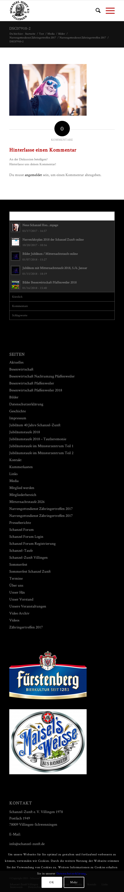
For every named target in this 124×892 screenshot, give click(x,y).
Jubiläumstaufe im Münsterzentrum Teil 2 (41, 452)
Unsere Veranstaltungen (27, 606)
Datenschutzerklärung (26, 403)
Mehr (73, 882)
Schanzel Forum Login (26, 536)
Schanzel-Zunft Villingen (28, 557)
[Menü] (108, 10)
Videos (14, 620)
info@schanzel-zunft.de (27, 843)
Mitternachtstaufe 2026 (27, 501)
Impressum (17, 417)
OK (51, 882)
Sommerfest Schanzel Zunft (30, 571)
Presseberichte (20, 522)
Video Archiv (19, 613)
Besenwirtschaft (21, 369)
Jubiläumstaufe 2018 (24, 431)
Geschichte (17, 410)
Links (13, 473)
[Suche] (95, 10)
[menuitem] (95, 10)
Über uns (16, 585)
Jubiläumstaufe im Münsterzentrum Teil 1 (41, 445)
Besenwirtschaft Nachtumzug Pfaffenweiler (42, 376)
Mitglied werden (21, 487)
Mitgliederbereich (22, 494)
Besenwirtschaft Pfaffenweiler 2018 (35, 390)
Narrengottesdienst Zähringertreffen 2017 (41, 508)
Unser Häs (17, 592)
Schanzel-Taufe (21, 550)
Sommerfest (18, 564)
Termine (16, 578)
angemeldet (33, 174)
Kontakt (15, 459)
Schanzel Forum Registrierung (32, 543)
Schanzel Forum (21, 529)
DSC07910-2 (20, 28)
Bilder (14, 396)
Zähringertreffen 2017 (26, 627)
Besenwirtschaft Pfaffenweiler (31, 383)
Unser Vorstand (21, 599)
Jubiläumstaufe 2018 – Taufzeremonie (37, 438)
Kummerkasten (21, 466)
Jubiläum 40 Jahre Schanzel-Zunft (35, 424)
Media (14, 480)
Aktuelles (16, 362)
